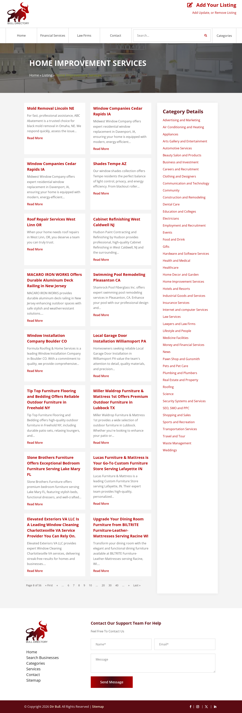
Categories (224, 36)
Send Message (111, 682)
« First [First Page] (49, 585)
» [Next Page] (129, 585)
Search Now (199, 35)
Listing (47, 75)
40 (116, 585)
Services (33, 669)
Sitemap (33, 681)
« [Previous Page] (57, 585)
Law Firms (84, 35)
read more (35, 138)
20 (103, 585)
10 (90, 585)
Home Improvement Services (78, 75)
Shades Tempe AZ (109, 163)
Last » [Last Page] (136, 585)
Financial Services (52, 35)
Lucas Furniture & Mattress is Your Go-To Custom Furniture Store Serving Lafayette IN (120, 463)
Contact (115, 35)
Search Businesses (42, 658)
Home (21, 35)
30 (110, 585)
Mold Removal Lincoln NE (50, 108)
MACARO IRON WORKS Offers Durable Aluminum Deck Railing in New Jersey (54, 280)
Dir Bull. (55, 707)
